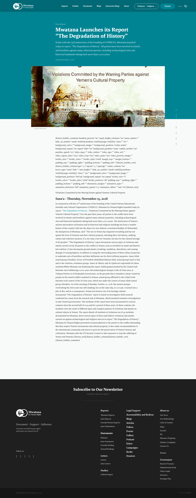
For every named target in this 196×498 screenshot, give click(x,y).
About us (164, 411)
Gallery (130, 435)
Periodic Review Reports (110, 423)
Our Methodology (167, 419)
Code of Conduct (166, 423)
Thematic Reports (108, 415)
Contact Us (164, 446)
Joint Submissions (108, 426)
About (126, 6)
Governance (166, 460)
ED (161, 434)
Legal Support (133, 411)
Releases (104, 438)
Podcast (130, 440)
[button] (146, 6)
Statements (87, 6)
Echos (129, 444)
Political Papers (107, 475)
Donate (168, 6)
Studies (75, 6)
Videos (129, 427)
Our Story (164, 415)
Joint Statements (107, 442)
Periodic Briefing (107, 445)
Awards (163, 431)
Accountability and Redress (140, 415)
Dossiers (130, 456)
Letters (104, 456)
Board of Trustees (167, 464)
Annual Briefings (107, 449)
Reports (65, 6)
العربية (180, 6)
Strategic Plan (165, 479)
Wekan (188, 493)
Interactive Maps (113, 6)
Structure (164, 475)
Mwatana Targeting (167, 438)
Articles (130, 423)
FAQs (162, 427)
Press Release (61, 24)
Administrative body (168, 468)
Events (129, 431)
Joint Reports (106, 419)
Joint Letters (105, 464)
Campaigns (132, 448)
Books (129, 452)
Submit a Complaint (168, 442)
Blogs (99, 6)
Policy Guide (165, 471)
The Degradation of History (75, 211)
